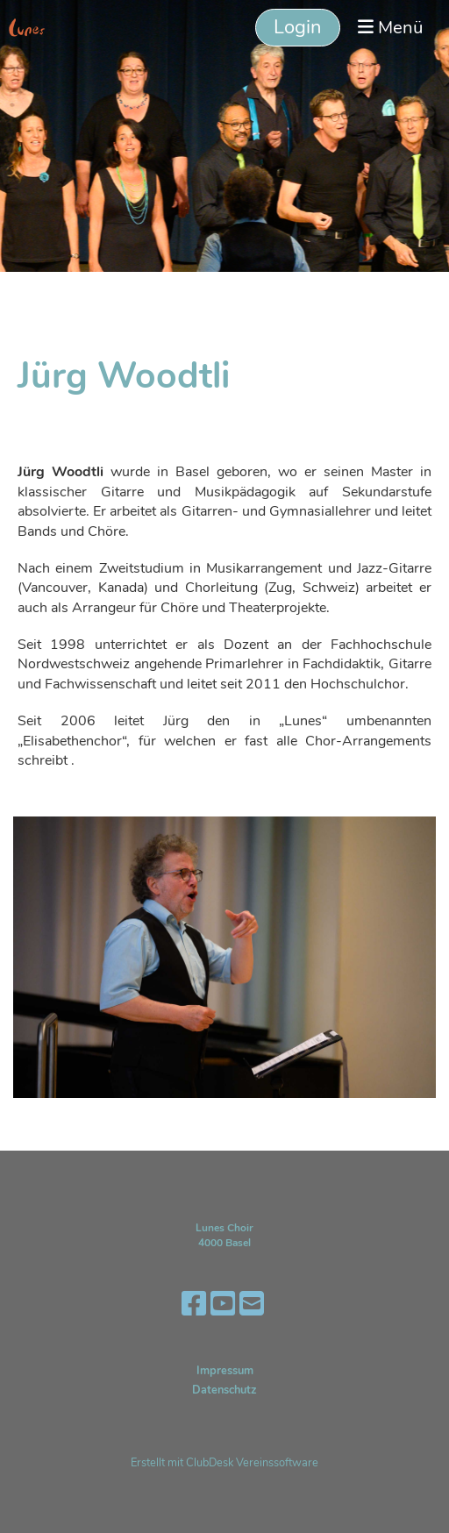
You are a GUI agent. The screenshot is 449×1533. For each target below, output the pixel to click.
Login (298, 27)
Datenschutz (224, 1390)
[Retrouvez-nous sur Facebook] (194, 1304)
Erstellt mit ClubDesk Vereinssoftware (224, 1463)
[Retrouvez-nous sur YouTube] (222, 1304)
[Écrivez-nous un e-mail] (251, 1304)
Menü (390, 27)
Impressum (224, 1371)
